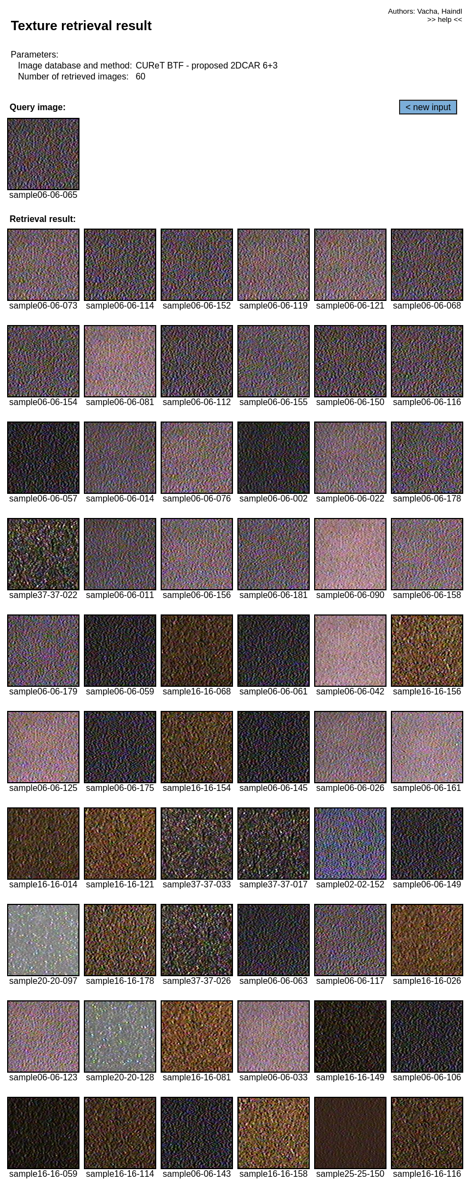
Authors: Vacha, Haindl (425, 11)
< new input (428, 107)
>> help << (444, 19)
